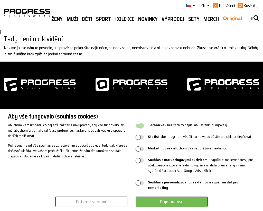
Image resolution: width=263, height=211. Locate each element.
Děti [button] (87, 19)
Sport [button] (103, 19)
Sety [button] (194, 19)
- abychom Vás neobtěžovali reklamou (188, 148)
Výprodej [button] (173, 19)
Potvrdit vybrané (91, 201)
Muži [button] (72, 19)
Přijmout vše (171, 201)
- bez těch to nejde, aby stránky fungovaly (187, 125)
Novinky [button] (148, 19)
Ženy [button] (57, 19)
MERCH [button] (211, 19)
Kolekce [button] (124, 19)
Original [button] (232, 19)
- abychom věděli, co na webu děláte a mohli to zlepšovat (199, 136)
